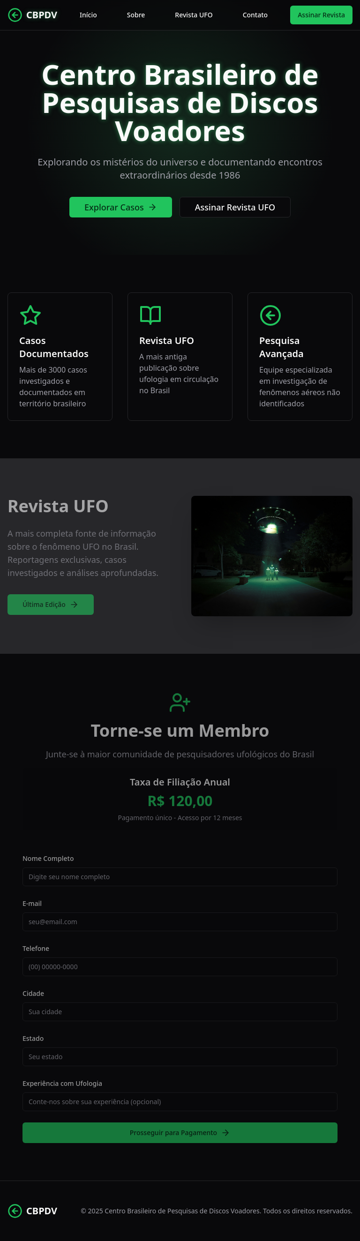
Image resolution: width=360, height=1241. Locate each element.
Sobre (136, 14)
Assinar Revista (321, 14)
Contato (255, 14)
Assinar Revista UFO (235, 207)
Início (88, 14)
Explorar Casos (120, 207)
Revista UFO (193, 14)
